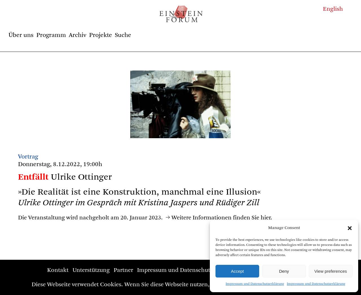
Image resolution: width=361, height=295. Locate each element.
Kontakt (58, 270)
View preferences (330, 271)
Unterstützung (91, 270)
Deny (284, 271)
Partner (123, 270)
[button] (350, 228)
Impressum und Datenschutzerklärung (255, 284)
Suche (123, 35)
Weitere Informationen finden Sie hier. (221, 218)
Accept (237, 271)
